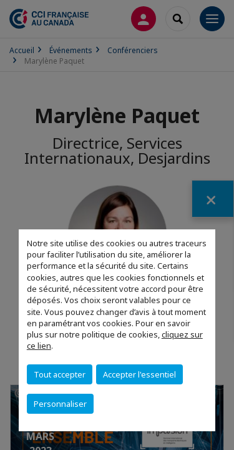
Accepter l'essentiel (139, 374)
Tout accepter (59, 374)
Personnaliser (60, 403)
